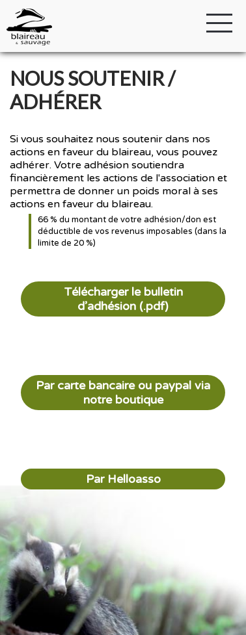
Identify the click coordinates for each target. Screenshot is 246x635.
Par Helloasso (123, 479)
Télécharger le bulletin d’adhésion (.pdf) (123, 299)
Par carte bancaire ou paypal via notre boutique (123, 392)
